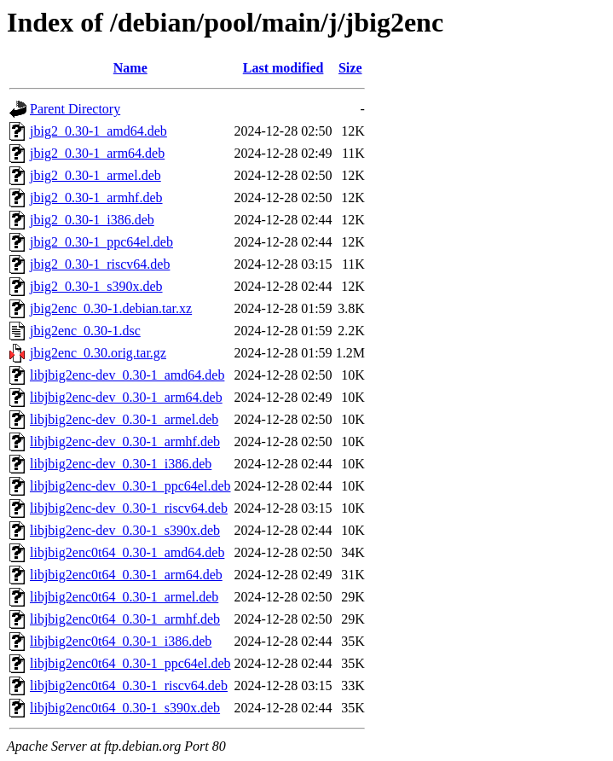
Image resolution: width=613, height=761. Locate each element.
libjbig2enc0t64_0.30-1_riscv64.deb (129, 685)
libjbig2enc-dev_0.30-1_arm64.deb (126, 397)
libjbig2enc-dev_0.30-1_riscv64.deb (129, 508)
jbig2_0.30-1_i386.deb (92, 219)
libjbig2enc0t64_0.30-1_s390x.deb (125, 707)
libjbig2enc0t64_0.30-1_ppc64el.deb (130, 663)
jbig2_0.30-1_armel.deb (95, 175)
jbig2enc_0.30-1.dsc (85, 330)
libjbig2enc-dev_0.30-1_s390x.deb (125, 530)
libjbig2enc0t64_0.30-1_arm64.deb (126, 574)
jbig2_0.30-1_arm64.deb (97, 153)
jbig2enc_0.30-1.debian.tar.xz (111, 308)
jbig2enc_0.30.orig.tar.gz (98, 353)
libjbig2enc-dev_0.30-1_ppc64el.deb (130, 486)
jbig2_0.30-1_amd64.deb (98, 131)
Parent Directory (75, 109)
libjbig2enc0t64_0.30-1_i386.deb (120, 641)
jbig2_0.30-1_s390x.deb (96, 286)
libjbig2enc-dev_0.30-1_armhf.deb (125, 441)
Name (130, 68)
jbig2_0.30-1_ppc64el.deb (101, 242)
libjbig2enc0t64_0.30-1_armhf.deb (125, 619)
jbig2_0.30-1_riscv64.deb (100, 264)
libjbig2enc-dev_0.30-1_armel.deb (124, 419)
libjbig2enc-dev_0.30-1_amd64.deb (127, 375)
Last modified (283, 68)
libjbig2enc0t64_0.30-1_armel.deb (124, 597)
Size (350, 68)
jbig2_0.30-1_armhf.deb (96, 197)
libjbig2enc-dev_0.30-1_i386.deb (120, 463)
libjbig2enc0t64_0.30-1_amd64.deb (127, 552)
